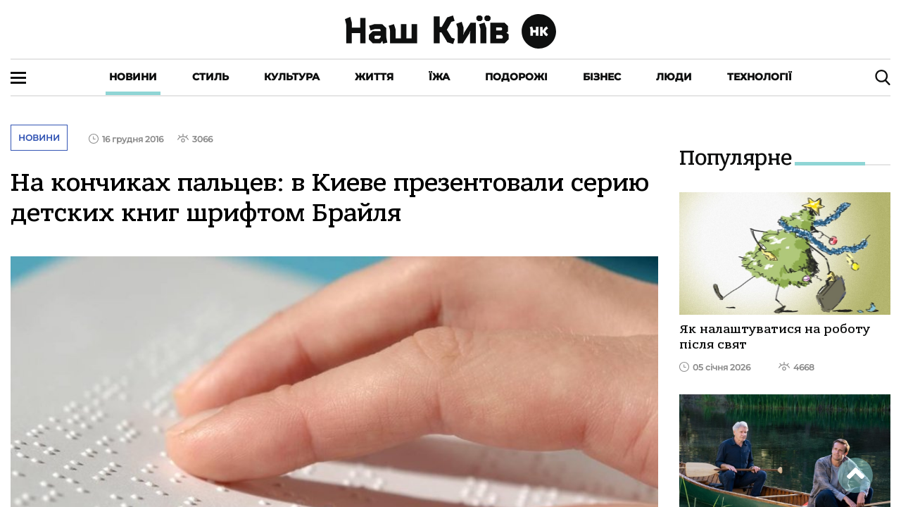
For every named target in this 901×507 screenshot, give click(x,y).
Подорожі (516, 76)
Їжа (439, 76)
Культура (292, 76)
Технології (759, 76)
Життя (374, 76)
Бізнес (602, 76)
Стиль (210, 76)
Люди (674, 76)
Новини (133, 76)
